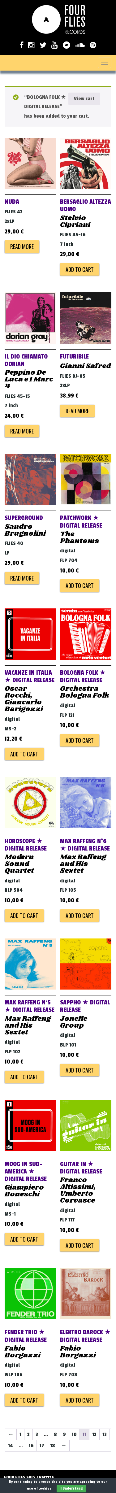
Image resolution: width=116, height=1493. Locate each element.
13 (104, 1434)
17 (42, 1446)
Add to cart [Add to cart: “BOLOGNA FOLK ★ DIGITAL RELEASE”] (80, 740)
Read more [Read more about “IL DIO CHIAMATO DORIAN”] (22, 431)
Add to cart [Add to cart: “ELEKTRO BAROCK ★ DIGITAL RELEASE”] (80, 1400)
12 (94, 1434)
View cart (84, 99)
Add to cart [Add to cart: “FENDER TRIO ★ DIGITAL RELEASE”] (24, 1400)
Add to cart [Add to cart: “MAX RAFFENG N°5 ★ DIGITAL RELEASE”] (24, 1077)
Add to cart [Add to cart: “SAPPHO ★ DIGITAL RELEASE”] (80, 1070)
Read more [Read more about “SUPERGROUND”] (22, 578)
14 (10, 1446)
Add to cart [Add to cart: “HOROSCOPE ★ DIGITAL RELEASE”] (24, 916)
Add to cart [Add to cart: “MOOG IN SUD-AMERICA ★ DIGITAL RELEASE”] (24, 1239)
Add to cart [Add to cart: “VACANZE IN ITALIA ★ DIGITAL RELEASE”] (24, 754)
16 (31, 1446)
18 (52, 1446)
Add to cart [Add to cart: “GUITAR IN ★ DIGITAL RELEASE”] (80, 1245)
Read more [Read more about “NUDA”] (22, 246)
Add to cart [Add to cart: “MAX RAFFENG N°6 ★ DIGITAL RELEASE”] (80, 916)
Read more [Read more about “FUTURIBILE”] (77, 411)
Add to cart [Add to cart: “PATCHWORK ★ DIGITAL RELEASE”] (80, 585)
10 (74, 1434)
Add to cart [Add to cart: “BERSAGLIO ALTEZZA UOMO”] (80, 269)
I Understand (71, 1488)
